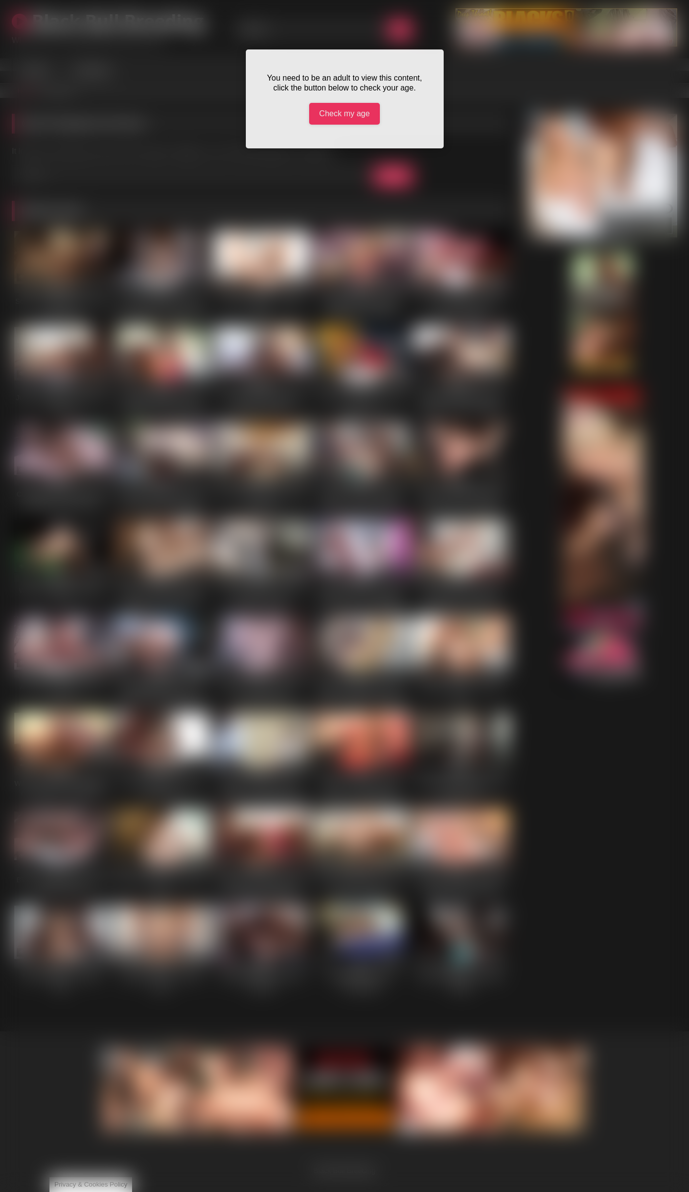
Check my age (344, 113)
